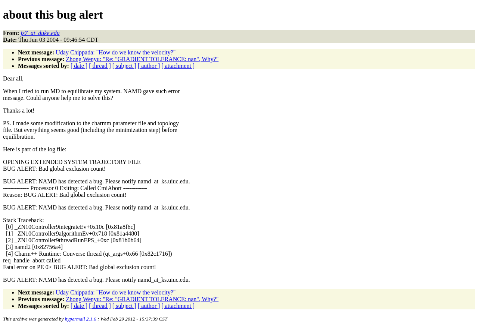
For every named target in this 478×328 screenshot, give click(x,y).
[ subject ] (124, 66)
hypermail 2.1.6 (80, 319)
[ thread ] (100, 66)
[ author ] (149, 66)
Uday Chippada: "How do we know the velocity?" (116, 52)
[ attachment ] (178, 66)
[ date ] (79, 66)
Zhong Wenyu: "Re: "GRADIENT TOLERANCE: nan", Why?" (142, 59)
